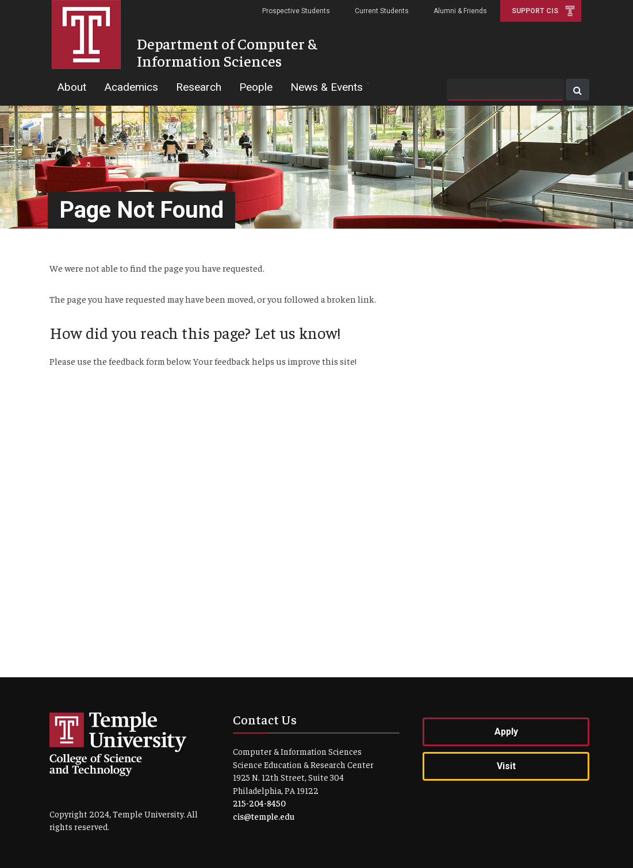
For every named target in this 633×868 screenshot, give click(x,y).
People (256, 87)
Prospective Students (296, 11)
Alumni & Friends (460, 11)
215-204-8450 (259, 802)
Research (198, 87)
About (71, 87)
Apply (506, 731)
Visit (506, 766)
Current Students (382, 11)
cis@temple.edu (263, 816)
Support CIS (535, 11)
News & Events (326, 87)
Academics (131, 87)
